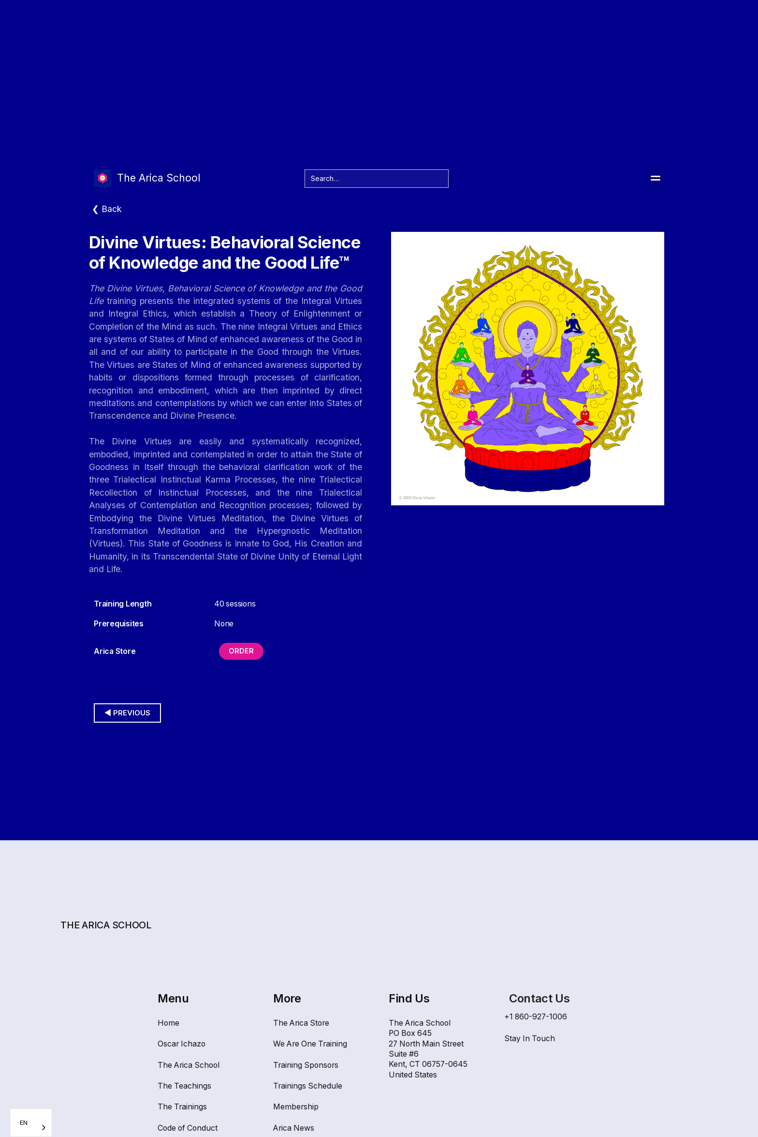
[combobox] (31, 1122)
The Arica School (188, 1065)
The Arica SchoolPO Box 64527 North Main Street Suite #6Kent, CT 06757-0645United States (428, 1048)
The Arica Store (301, 1023)
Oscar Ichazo (181, 1043)
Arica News (293, 1128)
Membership (296, 1106)
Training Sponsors (305, 1065)
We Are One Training (310, 1043)
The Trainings (182, 1106)
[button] (655, 178)
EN (24, 1122)
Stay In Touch (529, 1038)
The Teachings (184, 1086)
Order (241, 651)
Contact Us (539, 998)
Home (168, 1023)
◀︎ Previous (127, 713)
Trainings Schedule (307, 1086)
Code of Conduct (188, 1128)
